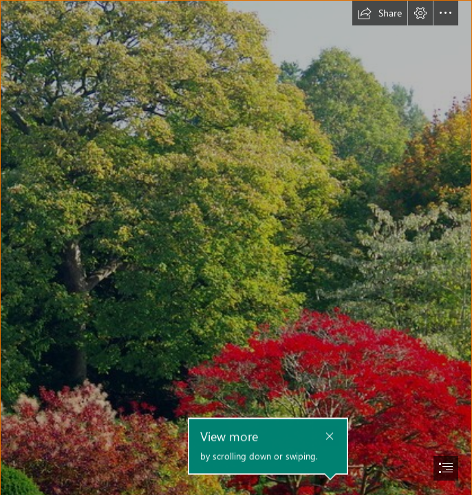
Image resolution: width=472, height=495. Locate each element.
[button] (379, 13)
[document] (236, 247)
